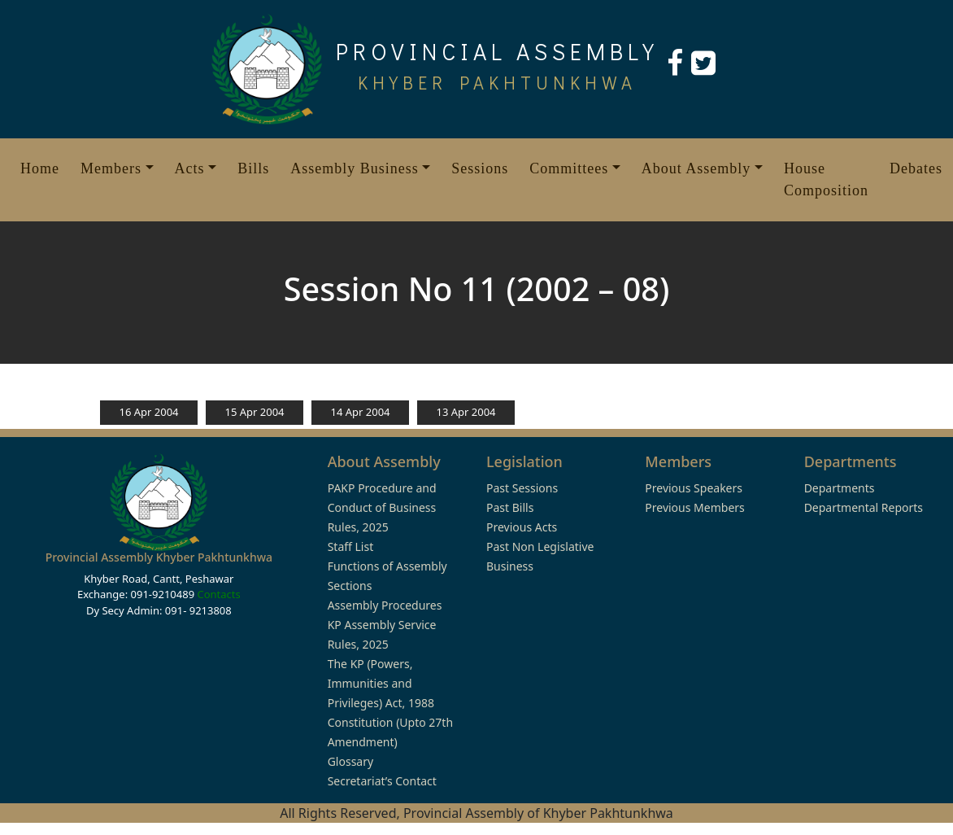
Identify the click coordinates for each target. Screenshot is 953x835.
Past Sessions (522, 488)
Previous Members (694, 507)
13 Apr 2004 (465, 411)
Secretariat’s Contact (382, 781)
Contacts (218, 594)
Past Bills (509, 507)
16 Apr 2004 (148, 411)
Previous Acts (521, 527)
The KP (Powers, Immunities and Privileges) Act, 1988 (381, 683)
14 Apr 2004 (359, 411)
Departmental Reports (863, 507)
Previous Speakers (693, 488)
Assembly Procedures (385, 605)
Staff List (351, 546)
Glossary (350, 761)
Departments (839, 488)
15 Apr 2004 (254, 411)
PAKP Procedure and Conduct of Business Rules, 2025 (382, 507)
